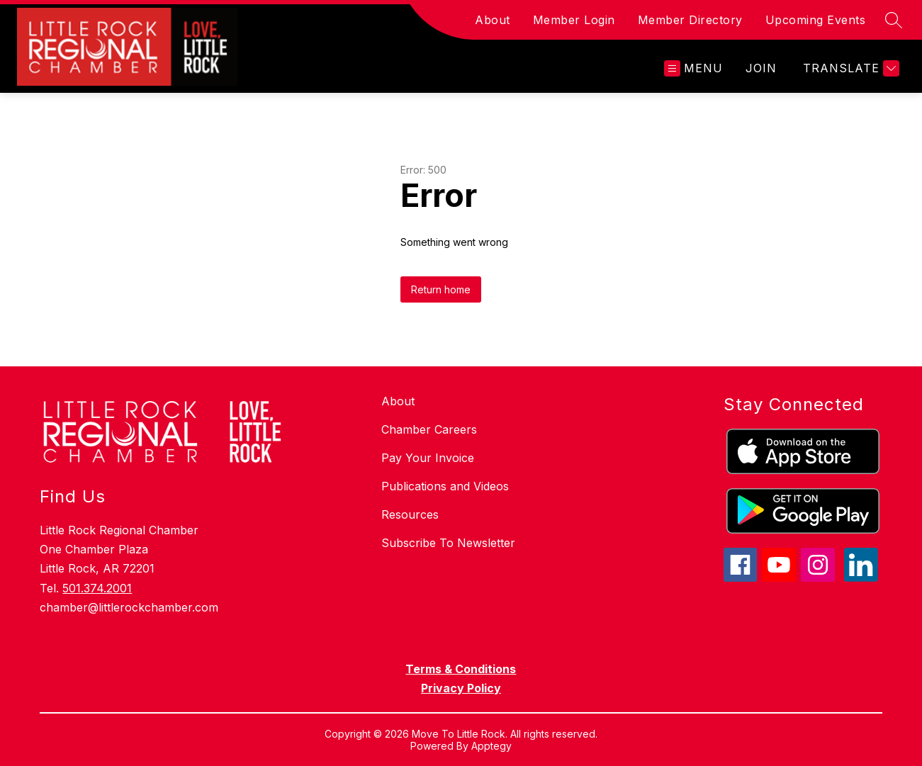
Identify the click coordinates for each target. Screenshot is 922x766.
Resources (410, 514)
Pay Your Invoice (427, 458)
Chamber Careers (429, 429)
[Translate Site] (849, 68)
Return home (441, 289)
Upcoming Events (815, 20)
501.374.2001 (97, 588)
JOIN (761, 68)
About (492, 20)
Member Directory (690, 20)
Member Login (574, 20)
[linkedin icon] (861, 577)
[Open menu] (693, 68)
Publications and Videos (445, 486)
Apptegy (491, 746)
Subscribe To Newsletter (448, 543)
